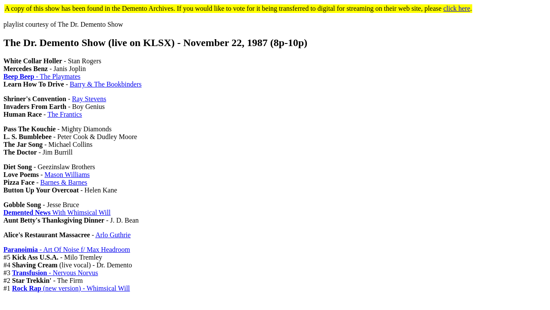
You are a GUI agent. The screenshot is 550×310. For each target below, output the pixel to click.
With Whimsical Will (56, 212)
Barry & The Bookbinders (105, 84)
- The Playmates (41, 76)
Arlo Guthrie (113, 235)
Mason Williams (67, 174)
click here (457, 8)
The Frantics (64, 114)
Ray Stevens (89, 98)
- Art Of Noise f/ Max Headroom (66, 249)
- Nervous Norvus (55, 272)
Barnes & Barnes (63, 182)
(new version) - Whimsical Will (71, 288)
